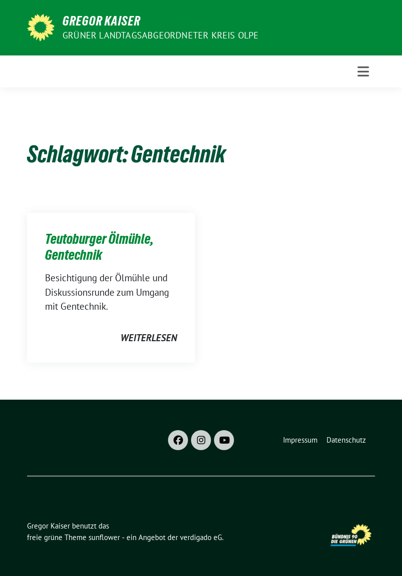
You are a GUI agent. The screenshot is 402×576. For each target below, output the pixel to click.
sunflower (104, 537)
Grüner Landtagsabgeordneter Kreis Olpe (160, 35)
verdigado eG (201, 537)
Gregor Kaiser (101, 20)
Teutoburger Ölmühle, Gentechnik (99, 247)
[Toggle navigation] (363, 71)
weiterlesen (148, 338)
